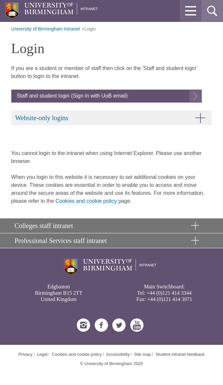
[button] (190, 11)
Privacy (25, 354)
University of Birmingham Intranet (45, 29)
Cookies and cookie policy (86, 201)
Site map (142, 354)
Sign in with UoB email (99, 96)
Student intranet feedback (179, 354)
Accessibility (118, 354)
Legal (42, 354)
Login (90, 29)
